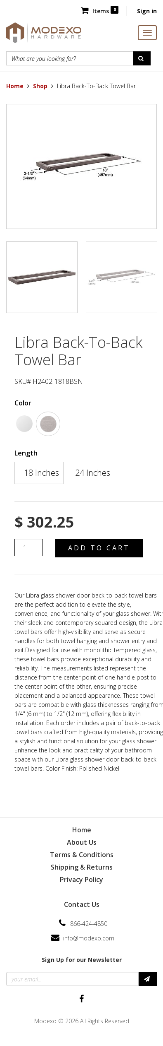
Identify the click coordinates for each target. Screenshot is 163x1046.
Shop (40, 86)
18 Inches (41, 472)
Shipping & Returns (82, 867)
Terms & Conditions (81, 854)
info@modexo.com (88, 938)
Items (99, 11)
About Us (82, 842)
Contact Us (81, 904)
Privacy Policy (81, 879)
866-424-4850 (88, 924)
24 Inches (92, 472)
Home (15, 86)
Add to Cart (99, 547)
